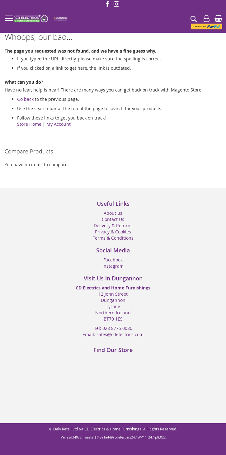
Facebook (113, 260)
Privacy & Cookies (113, 232)
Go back (25, 99)
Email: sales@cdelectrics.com (113, 334)
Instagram (113, 266)
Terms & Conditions (113, 238)
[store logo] (40, 18)
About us (113, 213)
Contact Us (113, 219)
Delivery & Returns (113, 225)
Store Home (29, 124)
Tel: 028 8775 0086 (113, 328)
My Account (58, 124)
